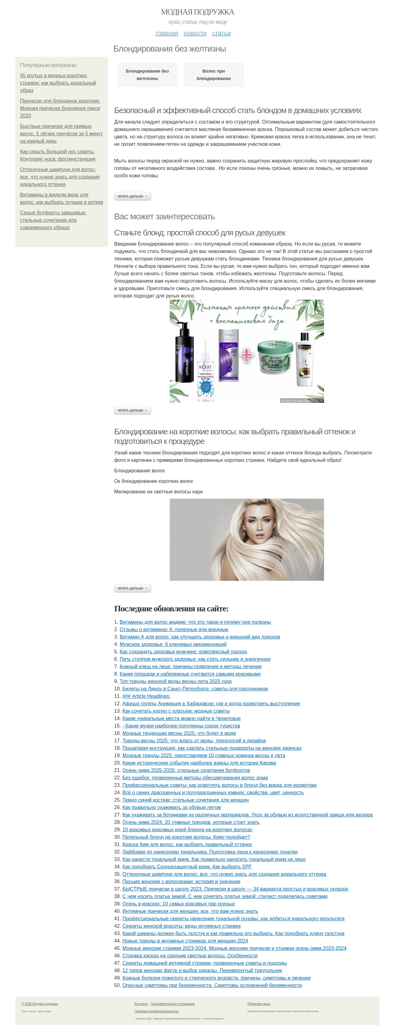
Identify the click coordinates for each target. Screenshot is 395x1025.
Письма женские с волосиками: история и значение (182, 881)
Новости (195, 33)
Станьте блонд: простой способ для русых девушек (199, 232)
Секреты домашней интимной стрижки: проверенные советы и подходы (205, 963)
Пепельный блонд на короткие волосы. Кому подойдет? (186, 837)
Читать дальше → (133, 196)
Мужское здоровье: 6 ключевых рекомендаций (173, 644)
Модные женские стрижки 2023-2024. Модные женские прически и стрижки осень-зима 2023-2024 (235, 948)
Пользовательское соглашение (173, 1004)
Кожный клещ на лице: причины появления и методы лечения (191, 666)
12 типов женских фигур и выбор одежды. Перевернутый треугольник (202, 970)
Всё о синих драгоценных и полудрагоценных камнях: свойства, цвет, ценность (213, 792)
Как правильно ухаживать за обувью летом (172, 807)
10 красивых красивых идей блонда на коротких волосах (187, 829)
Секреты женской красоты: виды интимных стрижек (182, 926)
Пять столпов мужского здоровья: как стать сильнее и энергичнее (195, 659)
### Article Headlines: (147, 696)
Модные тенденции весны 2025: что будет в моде (179, 733)
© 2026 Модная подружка (40, 1004)
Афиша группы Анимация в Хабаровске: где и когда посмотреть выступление (211, 703)
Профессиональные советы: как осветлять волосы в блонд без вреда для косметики (220, 785)
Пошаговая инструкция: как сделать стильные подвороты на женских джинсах (212, 748)
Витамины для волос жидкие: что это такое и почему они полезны (195, 622)
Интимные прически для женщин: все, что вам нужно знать (190, 911)
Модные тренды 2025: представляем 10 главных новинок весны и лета (204, 755)
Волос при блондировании (214, 75)
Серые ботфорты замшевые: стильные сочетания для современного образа (53, 220)
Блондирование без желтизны (147, 75)
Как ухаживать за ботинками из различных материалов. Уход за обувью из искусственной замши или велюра (248, 814)
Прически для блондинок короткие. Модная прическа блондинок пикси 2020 (60, 108)
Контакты (141, 1004)
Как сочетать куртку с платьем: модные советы (176, 711)
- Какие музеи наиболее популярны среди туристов (181, 725)
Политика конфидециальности (156, 1011)
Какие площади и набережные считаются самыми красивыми (190, 674)
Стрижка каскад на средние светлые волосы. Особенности (190, 955)
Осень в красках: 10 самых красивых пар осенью (179, 903)
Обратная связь (258, 1004)
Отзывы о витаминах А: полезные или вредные (174, 629)
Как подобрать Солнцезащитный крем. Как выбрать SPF (187, 866)
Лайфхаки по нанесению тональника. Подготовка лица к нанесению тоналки (210, 851)
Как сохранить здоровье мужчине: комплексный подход (183, 651)
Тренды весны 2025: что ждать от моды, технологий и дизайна (194, 740)
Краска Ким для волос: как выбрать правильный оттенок (187, 844)
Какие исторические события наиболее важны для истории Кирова (199, 763)
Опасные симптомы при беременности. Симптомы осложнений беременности (212, 985)
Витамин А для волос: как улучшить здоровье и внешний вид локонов (200, 636)
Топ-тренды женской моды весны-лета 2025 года (176, 681)
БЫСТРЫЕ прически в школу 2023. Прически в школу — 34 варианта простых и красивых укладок (235, 889)
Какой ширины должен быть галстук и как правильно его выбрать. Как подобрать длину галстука (234, 933)
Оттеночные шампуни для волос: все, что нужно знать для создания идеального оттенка (60, 177)
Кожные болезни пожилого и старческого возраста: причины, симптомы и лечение (217, 978)
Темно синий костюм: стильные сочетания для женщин (186, 800)
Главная (167, 33)
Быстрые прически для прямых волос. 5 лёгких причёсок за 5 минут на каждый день (61, 134)
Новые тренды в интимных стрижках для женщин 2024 (185, 940)
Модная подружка (197, 11)
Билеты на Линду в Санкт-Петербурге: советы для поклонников (195, 688)
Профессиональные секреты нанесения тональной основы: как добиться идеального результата (234, 918)
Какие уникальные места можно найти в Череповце (182, 718)
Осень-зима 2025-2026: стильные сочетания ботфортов (186, 770)
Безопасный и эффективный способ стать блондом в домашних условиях (237, 110)
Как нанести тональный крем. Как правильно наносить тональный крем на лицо (214, 859)
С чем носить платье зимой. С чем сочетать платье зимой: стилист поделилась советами (225, 896)
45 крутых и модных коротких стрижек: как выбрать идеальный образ (58, 83)
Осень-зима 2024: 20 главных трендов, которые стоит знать (191, 822)
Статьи (221, 33)
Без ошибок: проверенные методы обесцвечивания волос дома (195, 777)
